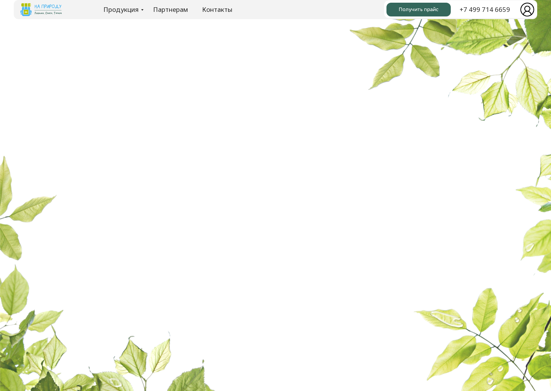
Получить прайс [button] (419, 9)
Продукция (121, 9)
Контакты (217, 9)
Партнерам (170, 9)
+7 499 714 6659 (485, 9)
